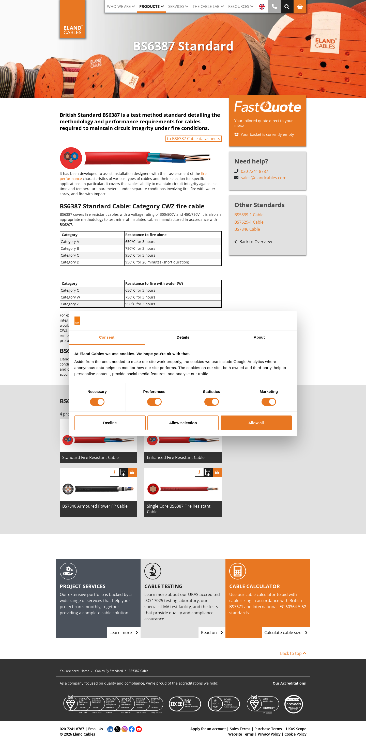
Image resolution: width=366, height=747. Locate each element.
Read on (212, 632)
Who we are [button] (119, 6)
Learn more (124, 632)
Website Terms (241, 734)
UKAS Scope (296, 728)
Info (114, 472)
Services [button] (176, 6)
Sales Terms (240, 728)
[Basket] (132, 472)
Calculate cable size (286, 632)
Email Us (95, 728)
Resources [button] (238, 6)
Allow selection (183, 423)
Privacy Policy (269, 734)
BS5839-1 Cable (249, 214)
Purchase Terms (268, 728)
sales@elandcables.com (263, 177)
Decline (110, 423)
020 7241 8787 (254, 171)
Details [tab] (183, 337)
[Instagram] (124, 728)
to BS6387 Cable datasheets (193, 138)
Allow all (256, 423)
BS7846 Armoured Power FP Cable (95, 506)
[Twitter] (117, 728)
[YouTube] (139, 728)
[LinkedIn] (110, 728)
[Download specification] (123, 472)
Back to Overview (253, 241)
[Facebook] (132, 728)
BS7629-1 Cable (249, 222)
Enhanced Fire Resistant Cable (176, 457)
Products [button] (149, 6)
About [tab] (259, 337)
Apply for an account (208, 728)
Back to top (293, 653)
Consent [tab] (107, 337)
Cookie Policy (295, 734)
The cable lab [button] (206, 6)
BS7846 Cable (247, 229)
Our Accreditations (289, 683)
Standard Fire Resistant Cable (90, 457)
